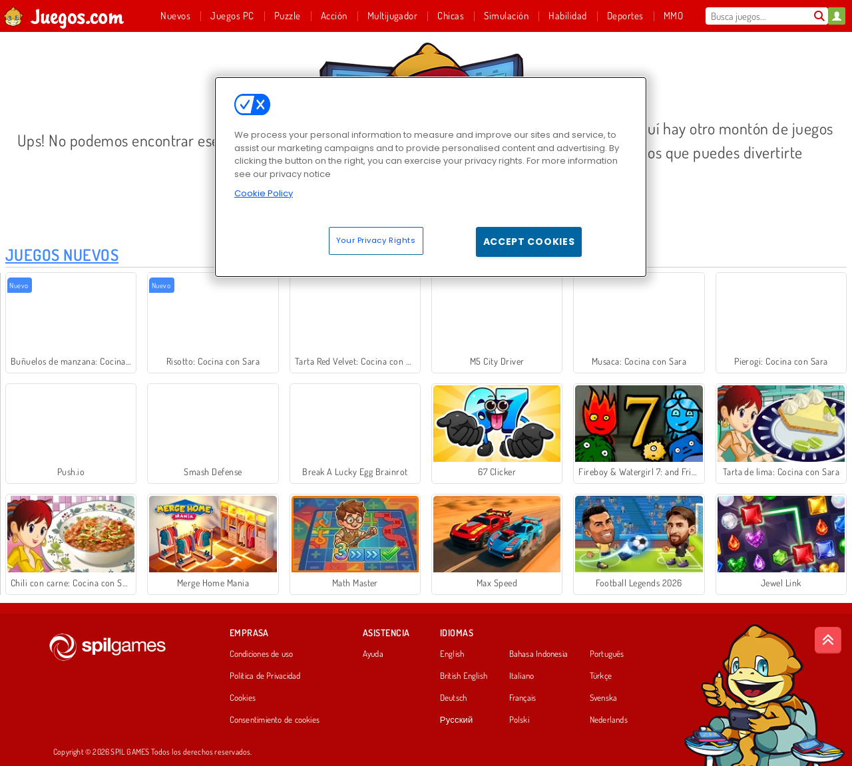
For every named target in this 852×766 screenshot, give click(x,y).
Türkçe (601, 676)
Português (607, 654)
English (452, 654)
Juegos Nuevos (61, 254)
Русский (456, 720)
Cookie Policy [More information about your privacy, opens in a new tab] (263, 193)
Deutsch (453, 698)
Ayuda (373, 654)
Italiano (521, 676)
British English (463, 676)
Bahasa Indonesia (538, 654)
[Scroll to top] (828, 640)
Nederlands (609, 720)
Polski (519, 720)
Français (522, 698)
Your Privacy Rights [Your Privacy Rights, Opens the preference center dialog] (376, 240)
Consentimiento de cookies (275, 720)
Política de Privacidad (265, 676)
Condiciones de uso (262, 654)
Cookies (243, 698)
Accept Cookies (529, 241)
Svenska (604, 698)
